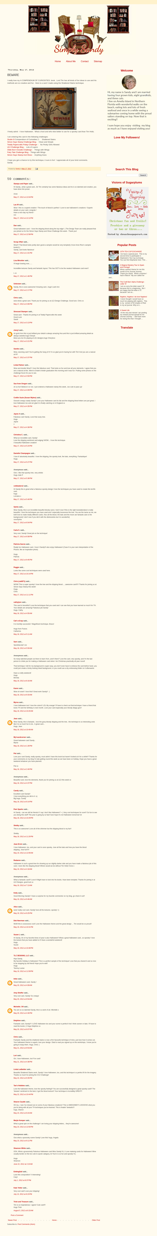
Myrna (16, 702)
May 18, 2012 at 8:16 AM (23, 681)
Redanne (17, 860)
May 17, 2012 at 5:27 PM (23, 462)
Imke (15, 979)
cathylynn (17, 602)
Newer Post (12, 1220)
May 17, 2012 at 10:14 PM (23, 574)
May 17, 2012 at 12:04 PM (23, 197)
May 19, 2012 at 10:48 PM (23, 948)
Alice (16, 907)
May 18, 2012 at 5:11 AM (23, 634)
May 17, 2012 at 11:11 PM (23, 595)
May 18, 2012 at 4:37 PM (23, 783)
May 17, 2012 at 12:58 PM (23, 234)
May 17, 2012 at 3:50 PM (23, 376)
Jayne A (17, 414)
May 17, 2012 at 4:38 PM (23, 427)
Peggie (16, 567)
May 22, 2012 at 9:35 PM (23, 1078)
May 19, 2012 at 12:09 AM (23, 853)
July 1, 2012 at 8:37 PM (22, 1180)
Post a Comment (17, 1215)
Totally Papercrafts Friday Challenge (22, 145)
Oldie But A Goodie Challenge (19, 150)
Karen (16, 688)
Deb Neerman (19, 921)
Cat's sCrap (18, 621)
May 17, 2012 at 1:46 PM (23, 276)
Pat (15, 753)
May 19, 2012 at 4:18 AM (23, 869)
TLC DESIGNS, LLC (21, 956)
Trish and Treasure (21, 1202)
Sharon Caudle (20, 1102)
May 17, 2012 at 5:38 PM (23, 478)
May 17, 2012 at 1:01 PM (23, 253)
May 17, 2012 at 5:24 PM (23, 446)
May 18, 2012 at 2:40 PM (23, 769)
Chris (16, 298)
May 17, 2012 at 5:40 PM (23, 499)
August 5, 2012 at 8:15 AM (23, 1211)
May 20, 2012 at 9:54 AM (23, 999)
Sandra (16, 349)
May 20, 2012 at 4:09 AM (23, 985)
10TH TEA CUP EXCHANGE (131, 252)
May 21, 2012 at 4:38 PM (23, 1062)
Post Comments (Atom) (26, 1224)
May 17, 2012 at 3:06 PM (23, 304)
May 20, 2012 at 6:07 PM (23, 1029)
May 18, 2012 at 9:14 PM (23, 802)
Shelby (16, 825)
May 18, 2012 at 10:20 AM (23, 711)
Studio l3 (10, 139)
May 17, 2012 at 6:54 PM (23, 523)
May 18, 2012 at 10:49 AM (23, 730)
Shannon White (20, 1148)
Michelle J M (19, 1007)
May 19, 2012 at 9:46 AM (23, 899)
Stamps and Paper (21, 184)
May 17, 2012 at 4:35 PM (23, 406)
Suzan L (17, 935)
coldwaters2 (18, 486)
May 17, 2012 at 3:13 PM (23, 323)
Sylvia (16, 507)
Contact (85, 61)
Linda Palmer (19, 365)
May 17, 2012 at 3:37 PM (23, 357)
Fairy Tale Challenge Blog (17, 152)
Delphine (17, 1021)
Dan (15, 226)
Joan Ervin (18, 844)
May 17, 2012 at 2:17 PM (23, 290)
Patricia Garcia (19, 544)
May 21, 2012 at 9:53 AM (23, 1048)
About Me (71, 61)
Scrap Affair (18, 242)
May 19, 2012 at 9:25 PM (23, 913)
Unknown (17, 284)
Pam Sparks (18, 809)
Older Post (96, 1220)
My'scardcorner (20, 737)
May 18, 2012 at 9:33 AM (23, 695)
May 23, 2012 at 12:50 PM (23, 1127)
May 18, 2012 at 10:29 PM (23, 818)
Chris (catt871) (19, 581)
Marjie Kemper (19, 1120)
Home (58, 61)
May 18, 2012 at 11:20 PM (23, 837)
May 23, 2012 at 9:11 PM (23, 1141)
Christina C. (18, 435)
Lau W (16, 205)
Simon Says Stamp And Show (19, 155)
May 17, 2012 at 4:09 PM (23, 390)
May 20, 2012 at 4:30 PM (23, 1013)
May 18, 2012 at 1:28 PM (23, 746)
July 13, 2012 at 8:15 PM (23, 1194)
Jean (15, 719)
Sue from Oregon (20, 384)
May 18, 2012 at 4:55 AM (23, 613)
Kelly (16, 893)
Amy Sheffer (19, 993)
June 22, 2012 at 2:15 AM (23, 1164)
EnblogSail (18, 1172)
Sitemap (98, 61)
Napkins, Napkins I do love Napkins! (133, 297)
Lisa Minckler (19, 260)
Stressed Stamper (21, 312)
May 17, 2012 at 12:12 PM (23, 218)
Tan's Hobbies (19, 1086)
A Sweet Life (125, 310)
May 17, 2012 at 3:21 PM (23, 341)
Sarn (15, 642)
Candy (16, 791)
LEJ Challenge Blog (15, 147)
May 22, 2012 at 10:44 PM (23, 1094)
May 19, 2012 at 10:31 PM (23, 927)
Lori (15, 1055)
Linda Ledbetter (20, 1069)
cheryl (16, 330)
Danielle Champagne (22, 453)
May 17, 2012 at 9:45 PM (23, 560)
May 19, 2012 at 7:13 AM (23, 885)
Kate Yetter (18, 1188)
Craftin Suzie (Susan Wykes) (25, 398)
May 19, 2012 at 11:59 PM (23, 971)
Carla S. (17, 530)
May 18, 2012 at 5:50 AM (23, 648)
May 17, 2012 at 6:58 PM (23, 537)
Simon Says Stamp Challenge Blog (21, 142)
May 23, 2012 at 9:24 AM (23, 1113)
